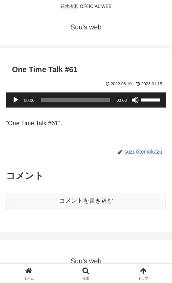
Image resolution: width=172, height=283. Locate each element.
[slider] (76, 100)
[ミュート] (135, 100)
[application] (86, 100)
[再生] (16, 100)
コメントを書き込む (86, 200)
